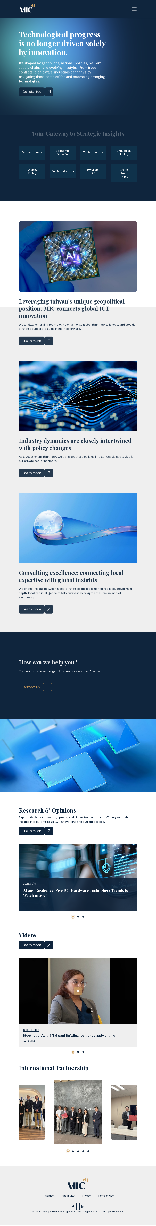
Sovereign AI (93, 171)
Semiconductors (62, 172)
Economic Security (63, 153)
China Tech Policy (124, 173)
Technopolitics (93, 153)
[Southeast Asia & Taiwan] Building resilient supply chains (69, 1051)
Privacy (86, 1196)
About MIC (68, 1196)
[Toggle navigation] (134, 9)
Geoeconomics (32, 153)
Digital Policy (32, 171)
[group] (24, 1127)
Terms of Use (106, 1196)
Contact (50, 1196)
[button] (73, 932)
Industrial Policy (124, 153)
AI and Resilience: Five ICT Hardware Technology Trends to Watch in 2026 (75, 908)
